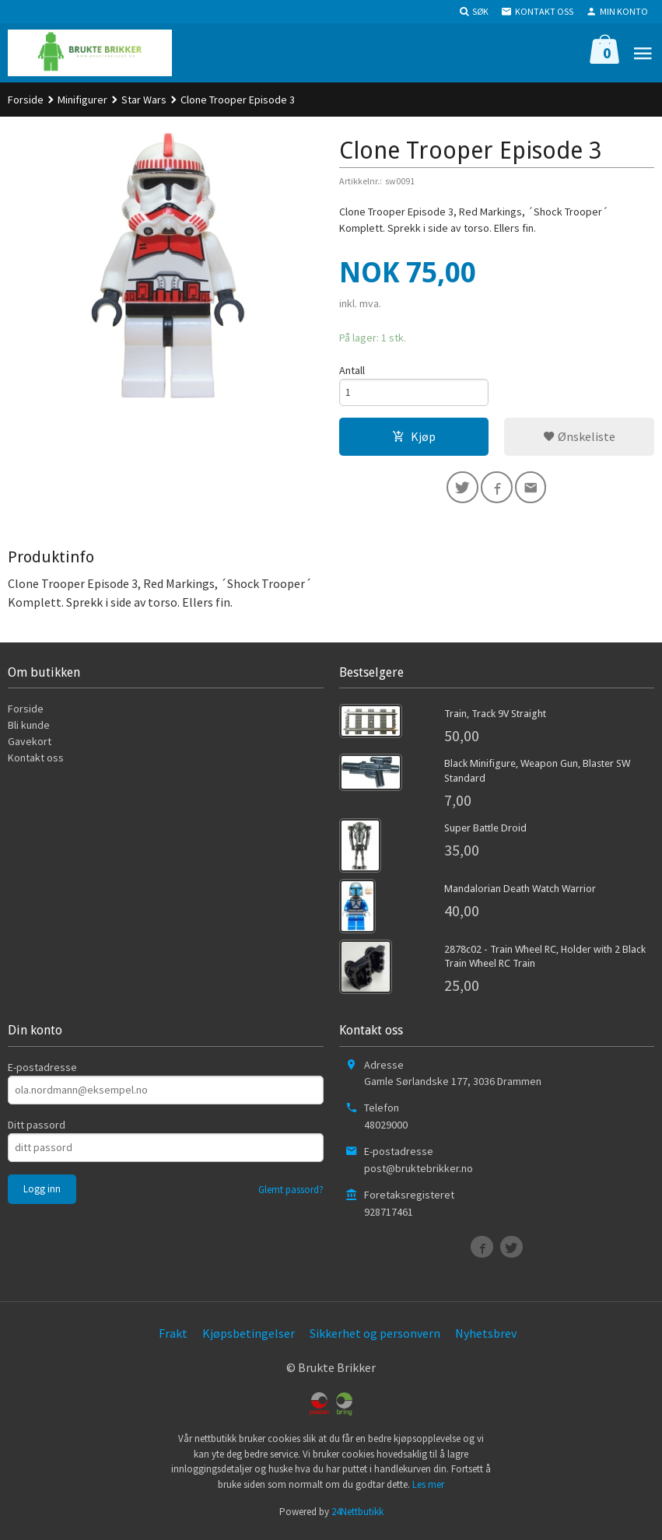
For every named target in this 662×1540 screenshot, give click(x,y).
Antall (352, 370)
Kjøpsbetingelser (248, 1338)
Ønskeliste (579, 438)
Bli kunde (29, 730)
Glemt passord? (291, 1194)
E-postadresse (42, 1072)
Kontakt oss (36, 763)
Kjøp (414, 438)
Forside (26, 100)
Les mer (428, 1489)
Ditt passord (36, 1129)
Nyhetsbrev (486, 1338)
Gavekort (29, 747)
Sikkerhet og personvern (375, 1338)
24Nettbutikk (357, 1517)
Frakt (173, 1338)
